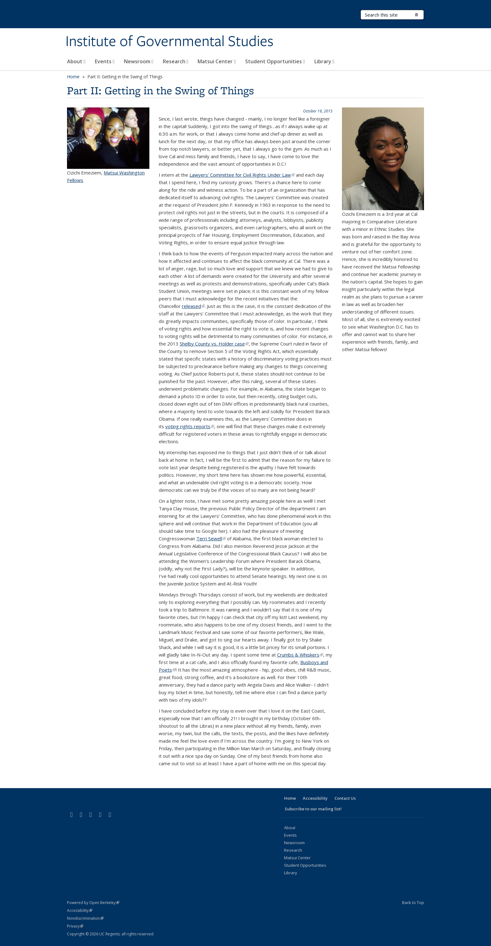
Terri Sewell (211, 538)
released (193, 306)
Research (176, 61)
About (76, 61)
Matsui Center (217, 61)
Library (324, 61)
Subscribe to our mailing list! (313, 809)
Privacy (75, 926)
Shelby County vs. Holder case (214, 343)
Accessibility (315, 798)
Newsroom (138, 61)
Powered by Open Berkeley (93, 902)
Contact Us (345, 798)
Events (105, 61)
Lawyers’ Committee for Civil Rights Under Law (242, 175)
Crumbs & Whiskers (300, 655)
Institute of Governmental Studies (169, 41)
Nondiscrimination (85, 918)
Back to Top (413, 902)
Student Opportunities (275, 61)
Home (73, 77)
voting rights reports (189, 426)
